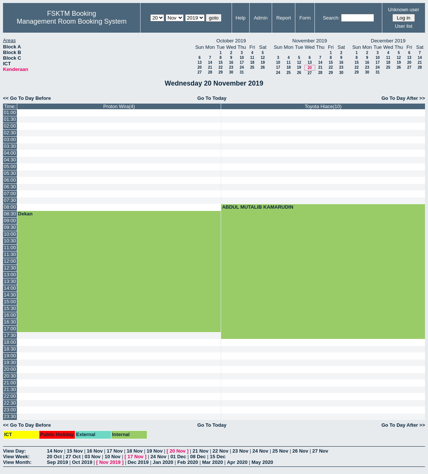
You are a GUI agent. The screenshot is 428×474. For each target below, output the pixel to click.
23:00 (10, 409)
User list (403, 26)
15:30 (10, 308)
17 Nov (115, 451)
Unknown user (403, 9)
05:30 (10, 173)
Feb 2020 (187, 462)
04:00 (10, 153)
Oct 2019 (82, 462)
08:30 (10, 214)
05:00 (10, 166)
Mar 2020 (212, 462)
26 (262, 67)
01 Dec (178, 456)
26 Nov (300, 451)
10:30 (10, 241)
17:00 (10, 328)
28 (210, 72)
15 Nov (75, 451)
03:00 (10, 139)
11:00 (10, 247)
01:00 (10, 112)
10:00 (10, 234)
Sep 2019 (57, 462)
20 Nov (177, 451)
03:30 (10, 146)
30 (231, 72)
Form (305, 18)
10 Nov (113, 456)
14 (210, 62)
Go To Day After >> (403, 98)
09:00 (10, 220)
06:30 (10, 187)
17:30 (10, 335)
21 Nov (201, 451)
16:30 (10, 322)
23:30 (10, 416)
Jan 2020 (163, 462)
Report (283, 18)
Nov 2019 (110, 462)
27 (200, 72)
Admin (261, 18)
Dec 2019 (137, 462)
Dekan (25, 214)
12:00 (10, 261)
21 (210, 67)
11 (252, 58)
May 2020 (262, 462)
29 (220, 72)
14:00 (10, 288)
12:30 (10, 268)
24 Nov (260, 451)
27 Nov (320, 451)
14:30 (10, 295)
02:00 (10, 126)
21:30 (10, 389)
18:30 (10, 349)
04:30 (10, 160)
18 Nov (135, 451)
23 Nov (240, 451)
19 (262, 62)
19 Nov (155, 451)
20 (200, 67)
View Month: (17, 462)
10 (241, 58)
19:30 (10, 362)
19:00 (10, 355)
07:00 (10, 193)
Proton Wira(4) (119, 106)
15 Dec (218, 456)
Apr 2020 (237, 462)
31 (241, 72)
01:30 (10, 119)
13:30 (10, 281)
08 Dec (198, 456)
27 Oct (73, 456)
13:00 (10, 274)
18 (252, 62)
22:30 (10, 403)
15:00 (10, 301)
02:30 (10, 132)
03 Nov (93, 456)
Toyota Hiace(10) (323, 106)
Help (241, 18)
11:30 (10, 254)
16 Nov (95, 451)
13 (200, 62)
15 (220, 62)
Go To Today (212, 98)
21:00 (10, 382)
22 (220, 67)
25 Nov (280, 451)
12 (262, 58)
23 (231, 67)
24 (241, 67)
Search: (331, 18)
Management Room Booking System (72, 21)
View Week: (16, 456)
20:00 (10, 369)
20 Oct (54, 456)
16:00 (10, 315)
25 (252, 67)
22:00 (10, 396)
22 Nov (221, 451)
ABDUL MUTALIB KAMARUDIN (257, 207)
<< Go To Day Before (27, 98)
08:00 (10, 207)
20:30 (10, 376)
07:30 (10, 200)
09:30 (10, 227)
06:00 (10, 180)
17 (241, 62)
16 (231, 62)
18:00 (10, 342)
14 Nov (55, 451)
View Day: (14, 451)
